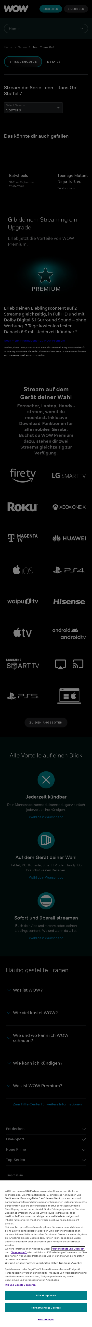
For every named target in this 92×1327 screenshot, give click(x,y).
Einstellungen (46, 1319)
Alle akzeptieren (46, 1295)
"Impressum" (19, 1252)
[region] (46, 1253)
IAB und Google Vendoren (20, 1284)
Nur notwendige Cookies (46, 1307)
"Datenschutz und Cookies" (68, 1248)
